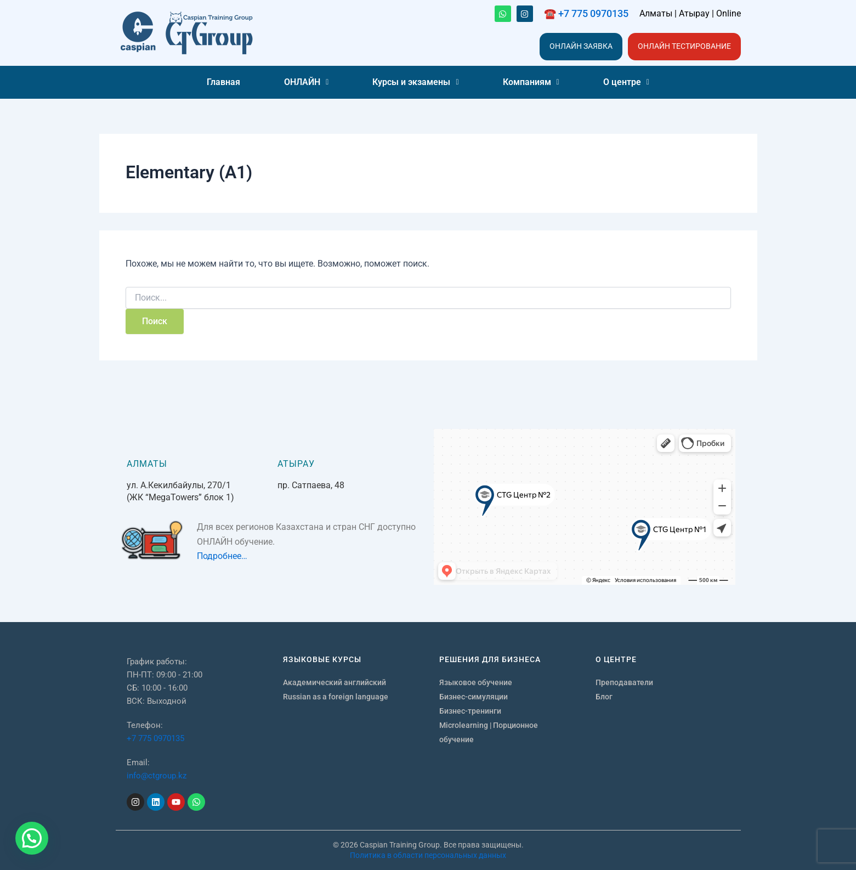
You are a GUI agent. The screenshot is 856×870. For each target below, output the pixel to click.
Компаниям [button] (531, 82)
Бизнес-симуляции (473, 696)
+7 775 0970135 (155, 738)
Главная (223, 82)
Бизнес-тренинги (470, 711)
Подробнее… (222, 556)
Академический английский (334, 682)
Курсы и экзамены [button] (415, 82)
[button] (306, 82)
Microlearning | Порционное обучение (488, 732)
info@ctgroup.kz (156, 776)
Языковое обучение (475, 682)
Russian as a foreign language (335, 696)
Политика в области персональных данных (428, 855)
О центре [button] (626, 82)
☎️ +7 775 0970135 (586, 13)
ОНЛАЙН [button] (306, 82)
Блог (604, 696)
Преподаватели (624, 682)
